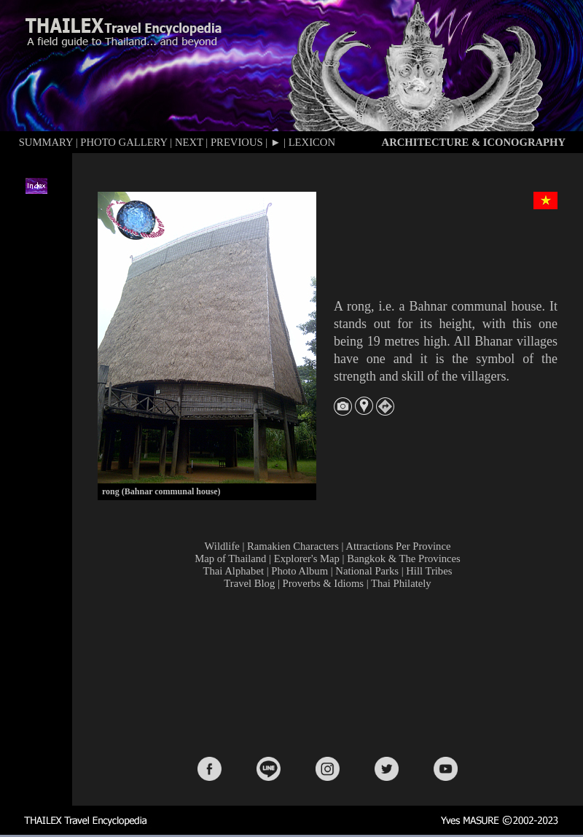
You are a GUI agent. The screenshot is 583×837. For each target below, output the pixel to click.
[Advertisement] (330, 671)
